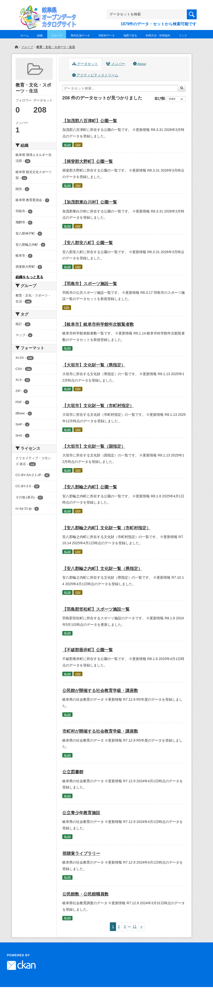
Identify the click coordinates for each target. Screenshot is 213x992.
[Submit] (182, 88)
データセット (85, 64)
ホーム (25, 35)
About (139, 64)
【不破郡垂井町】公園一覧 (87, 650)
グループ (56, 35)
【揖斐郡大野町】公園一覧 (87, 161)
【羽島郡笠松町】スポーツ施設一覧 (96, 609)
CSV (78, 144)
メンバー (115, 64)
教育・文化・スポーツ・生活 (55, 47)
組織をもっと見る (29, 277)
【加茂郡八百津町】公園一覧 (89, 121)
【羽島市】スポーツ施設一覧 (89, 283)
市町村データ (106, 35)
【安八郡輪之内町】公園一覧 (89, 487)
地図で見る (130, 35)
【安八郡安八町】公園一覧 (87, 242)
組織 (40, 35)
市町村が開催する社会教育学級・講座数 (100, 731)
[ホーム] (16, 47)
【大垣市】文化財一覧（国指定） (93, 446)
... (129, 925)
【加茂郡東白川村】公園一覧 (89, 202)
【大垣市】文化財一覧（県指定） (93, 365)
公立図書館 (72, 772)
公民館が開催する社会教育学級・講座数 (100, 690)
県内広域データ (80, 35)
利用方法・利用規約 (158, 35)
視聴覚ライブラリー (81, 853)
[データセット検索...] (120, 88)
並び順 (159, 98)
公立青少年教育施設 (81, 813)
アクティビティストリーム (95, 75)
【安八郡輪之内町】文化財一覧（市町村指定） (106, 528)
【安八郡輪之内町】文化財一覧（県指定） (102, 568)
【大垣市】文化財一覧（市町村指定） (98, 405)
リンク (183, 35)
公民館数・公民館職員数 (85, 894)
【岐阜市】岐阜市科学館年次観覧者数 (98, 324)
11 (135, 927)
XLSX (67, 144)
